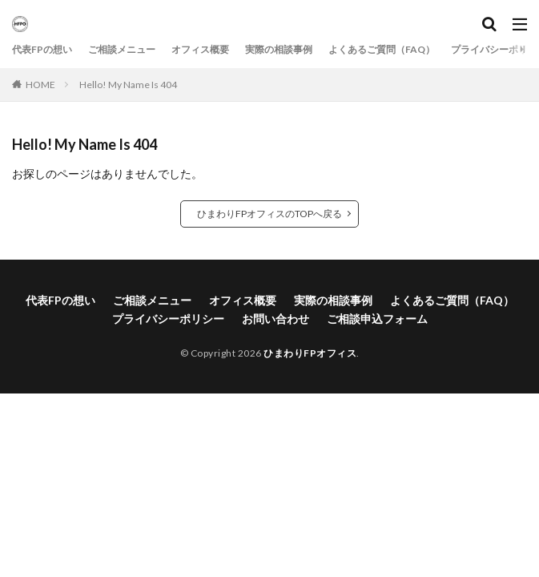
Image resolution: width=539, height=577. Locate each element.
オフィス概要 (200, 49)
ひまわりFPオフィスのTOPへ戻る (269, 214)
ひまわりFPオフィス (309, 353)
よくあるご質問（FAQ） (381, 49)
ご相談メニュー (121, 49)
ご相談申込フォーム (377, 318)
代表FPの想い (42, 49)
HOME (40, 85)
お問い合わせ (275, 318)
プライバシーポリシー (168, 318)
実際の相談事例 (278, 49)
